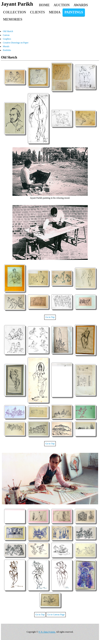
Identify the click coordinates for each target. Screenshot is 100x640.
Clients (37, 12)
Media (54, 12)
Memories (12, 19)
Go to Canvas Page (56, 614)
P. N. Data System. (47, 632)
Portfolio (7, 50)
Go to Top (49, 317)
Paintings (73, 12)
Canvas (6, 35)
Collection (14, 12)
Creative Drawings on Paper (15, 42)
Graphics (7, 39)
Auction (62, 5)
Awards (81, 5)
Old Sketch (8, 31)
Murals (6, 46)
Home (44, 5)
